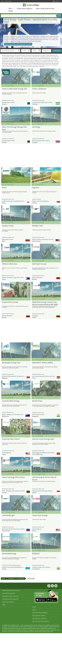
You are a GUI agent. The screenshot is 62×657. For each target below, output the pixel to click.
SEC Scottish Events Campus (41, 140)
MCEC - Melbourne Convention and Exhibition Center (18, 414)
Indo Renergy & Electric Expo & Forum (44, 478)
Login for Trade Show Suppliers (40, 621)
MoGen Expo (37, 401)
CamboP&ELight (8, 515)
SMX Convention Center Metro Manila (13, 277)
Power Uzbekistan (39, 89)
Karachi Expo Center (8, 102)
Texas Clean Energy (39, 515)
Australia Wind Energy (10, 401)
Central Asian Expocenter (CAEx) (42, 102)
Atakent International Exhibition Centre (14, 567)
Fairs (10, 9)
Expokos (35, 187)
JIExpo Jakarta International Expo (42, 491)
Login (2, 1)
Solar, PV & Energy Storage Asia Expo (14, 128)
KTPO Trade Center (38, 414)
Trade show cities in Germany (10, 596)
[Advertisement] (30, 155)
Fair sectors (21, 578)
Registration (8, 1)
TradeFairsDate (31, 5)
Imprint (34, 610)
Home (3, 578)
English (57, 1)
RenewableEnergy (9, 553)
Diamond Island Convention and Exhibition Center (17, 529)
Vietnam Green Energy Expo (43, 439)
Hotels (10, 11)
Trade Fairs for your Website (39, 612)
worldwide (11, 578)
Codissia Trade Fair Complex (41, 567)
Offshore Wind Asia (9, 264)
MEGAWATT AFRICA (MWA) (42, 363)
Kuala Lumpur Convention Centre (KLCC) (44, 239)
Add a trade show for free (45, 9)
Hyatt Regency (6, 453)
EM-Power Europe (39, 264)
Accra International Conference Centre (44, 376)
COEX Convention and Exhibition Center (14, 201)
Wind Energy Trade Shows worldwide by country (18, 44)
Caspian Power (8, 226)
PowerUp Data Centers (11, 439)
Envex (4, 187)
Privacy (34, 607)
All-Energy (36, 127)
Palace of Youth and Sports (40, 201)
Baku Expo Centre (7, 239)
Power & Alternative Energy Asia (14, 89)
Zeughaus (35, 316)
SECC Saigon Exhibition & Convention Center (46, 453)
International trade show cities (10, 599)
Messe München (37, 277)
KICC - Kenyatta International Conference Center (17, 491)
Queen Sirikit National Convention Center (15, 376)
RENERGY (36, 553)
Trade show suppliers (24, 9)
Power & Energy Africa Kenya (13, 477)
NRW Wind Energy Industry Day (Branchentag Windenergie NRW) (45, 303)
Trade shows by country (8, 593)
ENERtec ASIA (37, 226)
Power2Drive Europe (10, 302)
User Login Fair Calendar (38, 615)
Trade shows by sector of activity (11, 590)
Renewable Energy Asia (11, 363)
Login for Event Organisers (39, 618)
